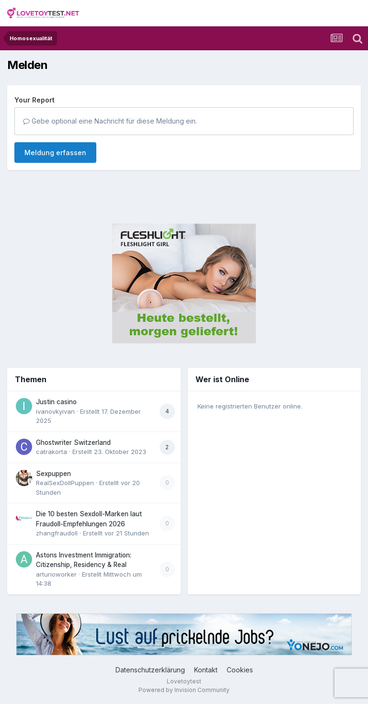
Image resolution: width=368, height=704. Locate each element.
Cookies (240, 670)
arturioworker (56, 574)
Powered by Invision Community (184, 689)
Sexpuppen (53, 473)
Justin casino (56, 402)
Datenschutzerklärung (150, 670)
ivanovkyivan (55, 411)
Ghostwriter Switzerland (73, 442)
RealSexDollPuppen (65, 483)
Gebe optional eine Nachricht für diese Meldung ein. (110, 121)
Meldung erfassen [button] (55, 152)
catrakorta (51, 451)
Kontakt (206, 670)
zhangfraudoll (57, 533)
